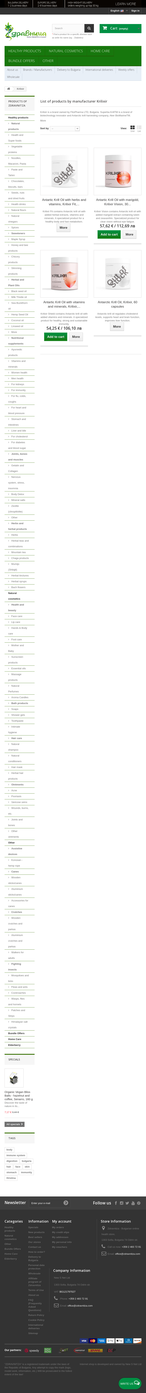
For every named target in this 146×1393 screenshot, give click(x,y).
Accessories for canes (18, 903)
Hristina (11, 1178)
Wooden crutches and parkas (15, 923)
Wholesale (13, 77)
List (139, 128)
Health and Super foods (15, 138)
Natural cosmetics (66, 51)
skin (27, 1166)
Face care (16, 616)
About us (12, 70)
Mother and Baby (16, 648)
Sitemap (33, 1333)
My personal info (62, 1242)
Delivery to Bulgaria (68, 70)
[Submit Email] (66, 1203)
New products (36, 1232)
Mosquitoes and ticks (18, 978)
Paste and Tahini (15, 172)
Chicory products (14, 259)
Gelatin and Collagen (16, 468)
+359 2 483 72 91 (131, 1246)
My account (61, 1221)
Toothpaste (17, 720)
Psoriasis (16, 796)
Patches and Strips (16, 1013)
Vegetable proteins (15, 149)
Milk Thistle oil (19, 297)
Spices (15, 227)
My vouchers (59, 1247)
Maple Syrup (18, 239)
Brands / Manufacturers (37, 70)
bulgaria (27, 1161)
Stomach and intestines (17, 422)
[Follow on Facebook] (116, 1203)
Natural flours (18, 210)
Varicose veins (19, 802)
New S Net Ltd (133, 1364)
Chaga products (20, 558)
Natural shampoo (13, 747)
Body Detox (17, 494)
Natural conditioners (14, 758)
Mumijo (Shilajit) (13, 567)
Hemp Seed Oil (19, 314)
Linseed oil (17, 326)
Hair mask (16, 767)
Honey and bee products (18, 248)
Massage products (14, 677)
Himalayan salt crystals (18, 1024)
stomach (11, 1172)
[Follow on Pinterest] (138, 1203)
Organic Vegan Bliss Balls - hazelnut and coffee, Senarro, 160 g (19, 1095)
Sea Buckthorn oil (18, 306)
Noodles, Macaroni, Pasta (17, 161)
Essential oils (18, 668)
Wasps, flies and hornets (16, 1001)
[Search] (89, 28)
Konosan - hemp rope (15, 863)
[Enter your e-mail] (49, 1203)
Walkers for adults (16, 955)
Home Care (100, 51)
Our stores (34, 1242)
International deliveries (99, 70)
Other (48, 60)
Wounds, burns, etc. (18, 811)
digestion (11, 1161)
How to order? (36, 1252)
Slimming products (14, 271)
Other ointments (13, 834)
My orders (58, 1227)
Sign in (135, 10)
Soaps (14, 709)
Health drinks (18, 204)
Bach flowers (18, 587)
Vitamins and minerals (17, 364)
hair (8, 1166)
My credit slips (60, 1232)
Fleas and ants (19, 987)
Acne (14, 790)
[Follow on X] (127, 1203)
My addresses (60, 1237)
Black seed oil (19, 291)
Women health (19, 372)
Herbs (14, 534)
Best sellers (35, 1237)
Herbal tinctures (20, 575)
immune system (15, 1155)
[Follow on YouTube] (133, 1203)
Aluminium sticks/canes (15, 892)
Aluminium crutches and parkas (15, 941)
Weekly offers (126, 70)
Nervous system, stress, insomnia (16, 483)
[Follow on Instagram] (121, 1203)
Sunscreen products (15, 659)
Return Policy (36, 1315)
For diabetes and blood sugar (17, 445)
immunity (26, 1172)
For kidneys (17, 384)
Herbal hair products (15, 776)
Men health (17, 378)
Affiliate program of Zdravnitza (34, 1282)
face (17, 1166)
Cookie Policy (36, 1320)
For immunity (18, 390)
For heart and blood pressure (17, 410)
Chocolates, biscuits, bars (16, 184)
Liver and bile (18, 430)
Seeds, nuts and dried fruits (16, 195)
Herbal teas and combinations (18, 543)
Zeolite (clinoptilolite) (15, 508)
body (9, 1149)
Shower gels (18, 715)
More (14, 332)
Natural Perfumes (13, 688)
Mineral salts (18, 500)
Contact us (34, 1247)
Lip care (15, 622)
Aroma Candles (19, 697)
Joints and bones (15, 822)
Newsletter (15, 1202)
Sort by (44, 128)
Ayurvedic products (15, 352)
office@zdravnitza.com (127, 1253)
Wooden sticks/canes (15, 880)
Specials (14, 1059)
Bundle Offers (21, 60)
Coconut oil (17, 320)
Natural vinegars (13, 219)
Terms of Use (36, 1290)
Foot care (16, 639)
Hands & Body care (17, 631)
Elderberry (14, 1045)
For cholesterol (19, 436)
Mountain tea (18, 552)
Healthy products (24, 51)
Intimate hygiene (14, 729)
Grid (132, 128)
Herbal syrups (19, 581)
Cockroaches (18, 992)
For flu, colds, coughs (17, 399)
